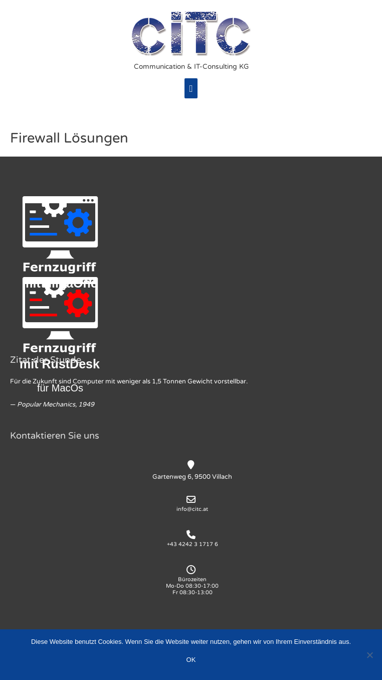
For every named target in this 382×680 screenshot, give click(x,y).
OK (191, 659)
